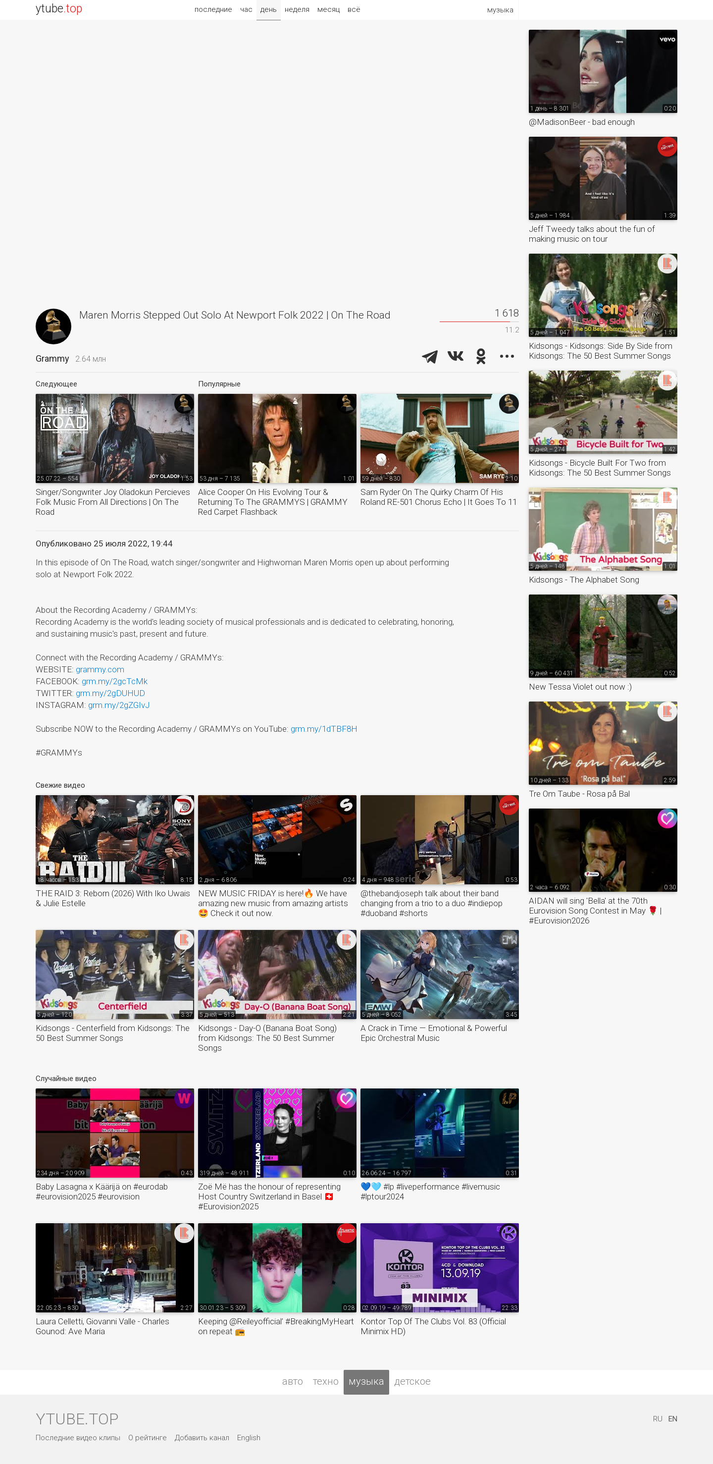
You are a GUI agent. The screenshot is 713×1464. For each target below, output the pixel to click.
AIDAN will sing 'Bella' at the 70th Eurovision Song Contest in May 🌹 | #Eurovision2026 (595, 910)
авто (292, 1381)
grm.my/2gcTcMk (115, 681)
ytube (59, 8)
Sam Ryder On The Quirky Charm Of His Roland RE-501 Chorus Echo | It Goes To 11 (438, 497)
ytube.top (77, 1419)
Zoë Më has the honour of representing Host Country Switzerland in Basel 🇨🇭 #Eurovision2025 (269, 1196)
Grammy (52, 358)
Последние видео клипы (78, 1437)
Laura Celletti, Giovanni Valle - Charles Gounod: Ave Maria (102, 1326)
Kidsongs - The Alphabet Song (584, 580)
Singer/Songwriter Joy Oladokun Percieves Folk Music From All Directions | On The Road (113, 502)
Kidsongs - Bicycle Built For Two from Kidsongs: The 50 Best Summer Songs (600, 468)
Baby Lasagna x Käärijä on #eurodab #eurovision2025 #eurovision (102, 1191)
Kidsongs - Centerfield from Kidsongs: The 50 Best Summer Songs (113, 1033)
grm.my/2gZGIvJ (119, 705)
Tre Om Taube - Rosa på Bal (579, 794)
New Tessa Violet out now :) (580, 687)
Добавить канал (202, 1437)
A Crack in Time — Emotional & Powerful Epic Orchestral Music (433, 1033)
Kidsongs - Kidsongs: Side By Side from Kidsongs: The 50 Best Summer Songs (600, 351)
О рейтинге (147, 1437)
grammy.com (100, 669)
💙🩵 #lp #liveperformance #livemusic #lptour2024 (430, 1191)
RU (657, 1418)
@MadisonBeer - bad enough (582, 122)
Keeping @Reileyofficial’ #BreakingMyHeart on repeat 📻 (276, 1326)
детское (412, 1381)
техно (326, 1381)
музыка (366, 1381)
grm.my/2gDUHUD (110, 693)
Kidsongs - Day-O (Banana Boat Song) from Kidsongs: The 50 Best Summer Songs (267, 1038)
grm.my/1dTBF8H (324, 729)
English (248, 1437)
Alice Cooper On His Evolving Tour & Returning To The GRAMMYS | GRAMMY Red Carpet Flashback (273, 502)
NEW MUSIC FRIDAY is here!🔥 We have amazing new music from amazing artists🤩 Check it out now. (273, 903)
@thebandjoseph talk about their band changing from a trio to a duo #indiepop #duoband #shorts (431, 903)
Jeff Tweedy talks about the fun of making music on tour (592, 234)
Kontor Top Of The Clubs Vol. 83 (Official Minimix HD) (433, 1326)
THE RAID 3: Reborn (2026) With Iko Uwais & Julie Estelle (113, 898)
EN (672, 1418)
